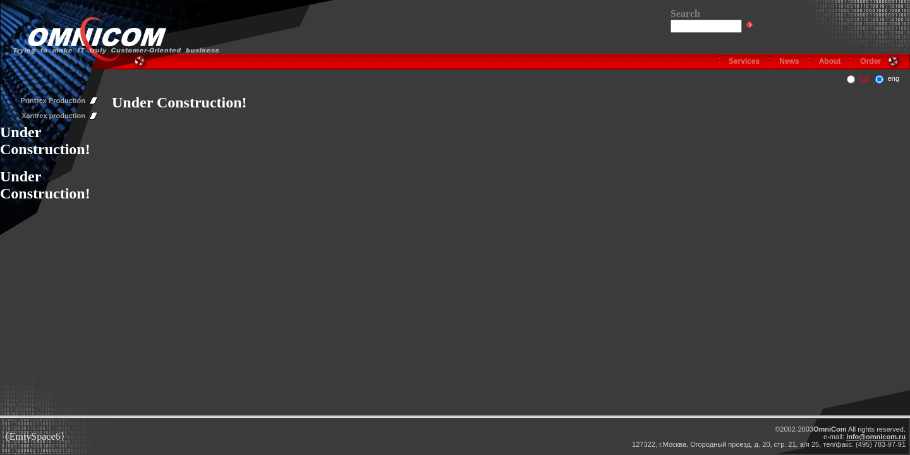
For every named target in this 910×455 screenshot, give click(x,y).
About (830, 61)
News (789, 61)
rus (864, 78)
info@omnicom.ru (876, 436)
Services (744, 61)
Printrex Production (52, 100)
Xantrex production (53, 115)
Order (870, 61)
